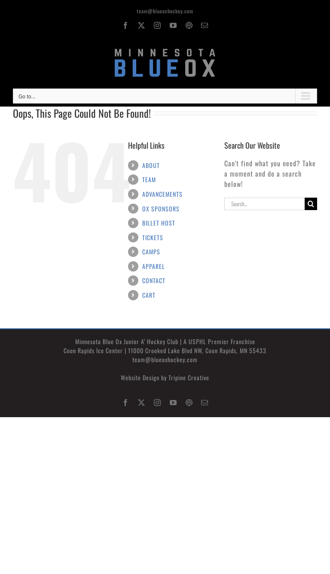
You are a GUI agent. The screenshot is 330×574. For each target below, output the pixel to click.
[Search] (311, 204)
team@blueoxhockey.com (165, 11)
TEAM (149, 179)
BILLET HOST (158, 222)
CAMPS (151, 251)
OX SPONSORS (161, 208)
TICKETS (152, 237)
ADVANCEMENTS (162, 193)
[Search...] (264, 204)
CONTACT (153, 280)
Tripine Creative (188, 377)
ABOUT (151, 165)
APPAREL (153, 266)
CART (149, 294)
